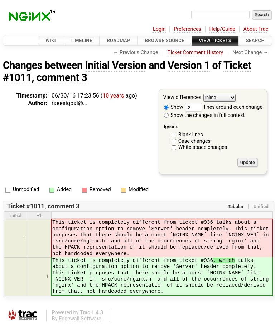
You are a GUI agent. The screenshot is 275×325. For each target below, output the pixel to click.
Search (255, 40)
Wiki (50, 40)
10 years (113, 95)
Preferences (187, 29)
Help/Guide (222, 29)
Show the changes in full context (204, 115)
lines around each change (223, 107)
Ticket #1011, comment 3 (43, 206)
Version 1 (189, 65)
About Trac (256, 29)
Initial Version (115, 65)
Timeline (81, 40)
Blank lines (190, 135)
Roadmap (118, 40)
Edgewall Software (80, 319)
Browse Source (164, 40)
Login (159, 29)
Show (173, 107)
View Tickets (215, 40)
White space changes (202, 147)
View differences (182, 98)
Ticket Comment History (195, 53)
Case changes (194, 141)
